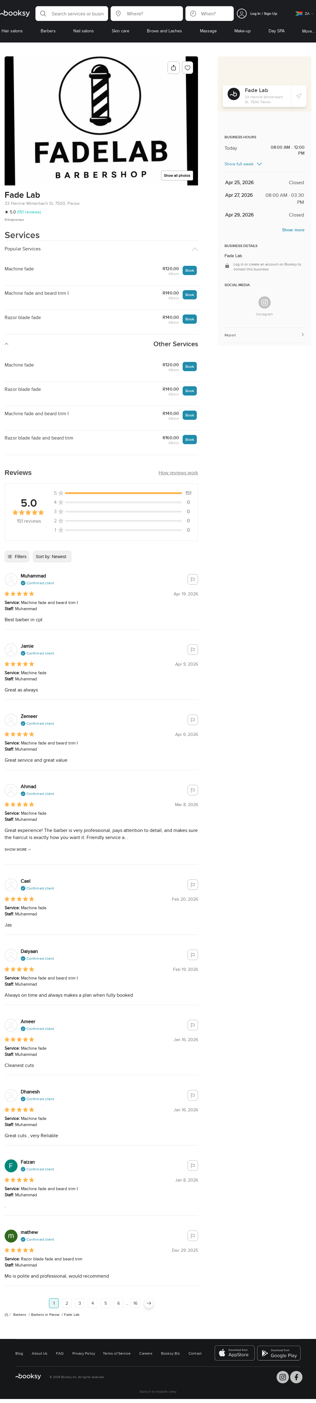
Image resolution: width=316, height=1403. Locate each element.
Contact (195, 1353)
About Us (39, 1353)
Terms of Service (117, 1353)
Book (189, 270)
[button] (71, 13)
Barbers (20, 1314)
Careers (145, 1353)
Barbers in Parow (45, 1314)
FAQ (59, 1353)
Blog (19, 1353)
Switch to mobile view (158, 1391)
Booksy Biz (170, 1353)
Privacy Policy (83, 1353)
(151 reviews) (29, 212)
